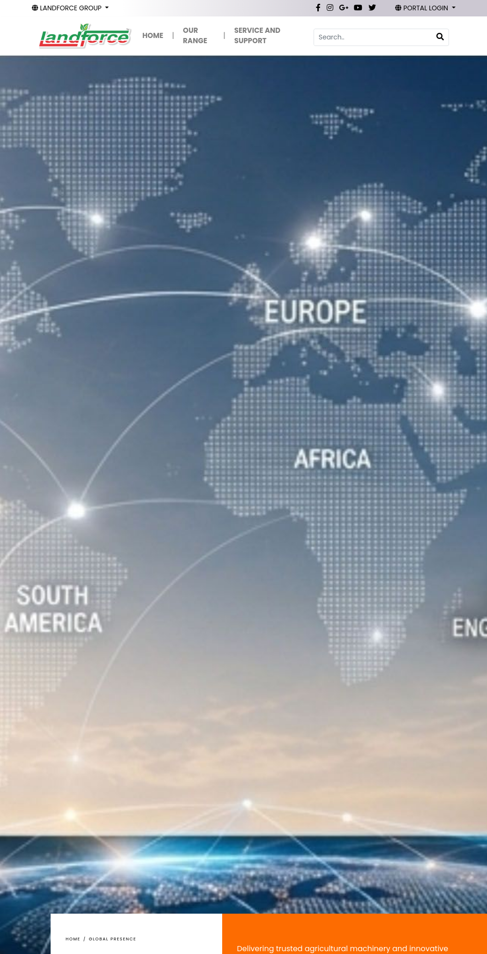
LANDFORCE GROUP (68, 8)
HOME (153, 35)
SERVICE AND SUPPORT (257, 35)
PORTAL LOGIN (422, 8)
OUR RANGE (195, 35)
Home (73, 939)
